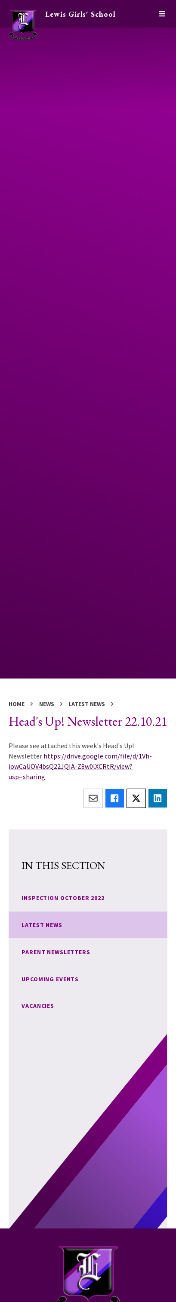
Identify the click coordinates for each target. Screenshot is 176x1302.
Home (17, 704)
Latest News (86, 704)
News (46, 704)
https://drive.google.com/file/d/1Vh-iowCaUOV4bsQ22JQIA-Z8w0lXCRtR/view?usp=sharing (80, 766)
